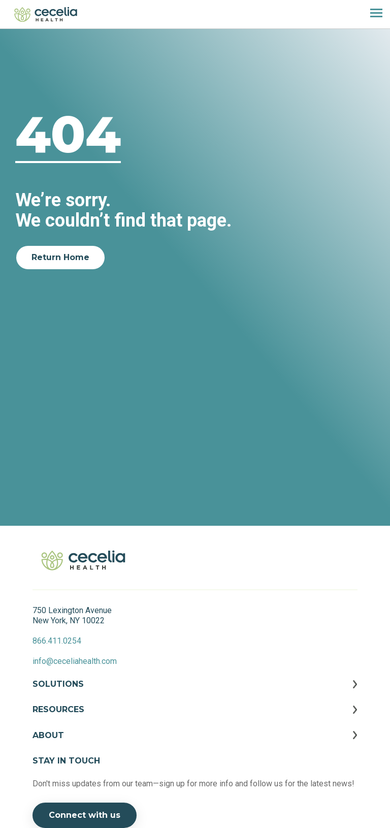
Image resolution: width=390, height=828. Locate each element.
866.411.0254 (56, 641)
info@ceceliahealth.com (74, 661)
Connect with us (84, 815)
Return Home (60, 257)
